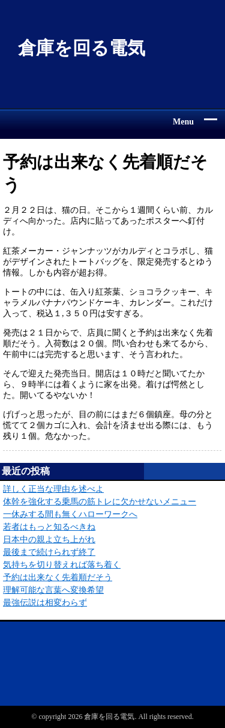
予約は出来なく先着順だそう (57, 577)
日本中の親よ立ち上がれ (49, 539)
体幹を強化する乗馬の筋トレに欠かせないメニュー (99, 501)
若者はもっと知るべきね (49, 526)
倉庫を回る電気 (81, 48)
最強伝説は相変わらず (45, 602)
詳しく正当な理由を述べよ (53, 489)
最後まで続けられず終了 (49, 552)
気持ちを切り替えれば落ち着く (62, 564)
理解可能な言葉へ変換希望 (53, 590)
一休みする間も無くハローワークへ (70, 514)
